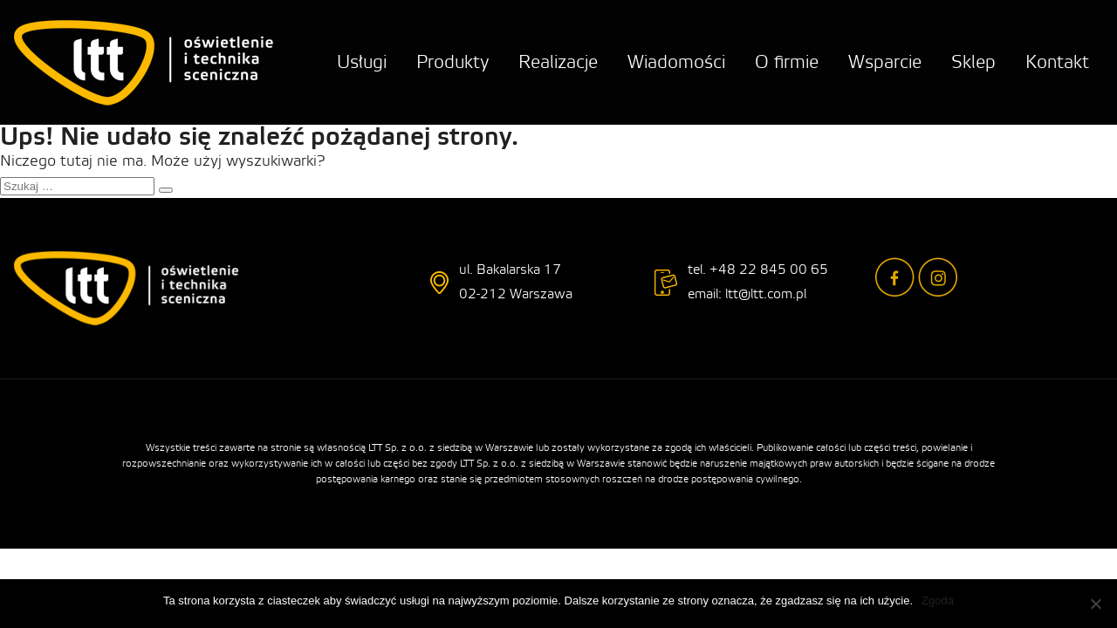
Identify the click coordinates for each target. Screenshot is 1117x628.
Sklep (973, 62)
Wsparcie (885, 62)
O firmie (787, 62)
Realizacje (558, 62)
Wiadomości (676, 62)
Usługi (362, 62)
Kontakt (1057, 62)
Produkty (452, 62)
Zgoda (938, 600)
